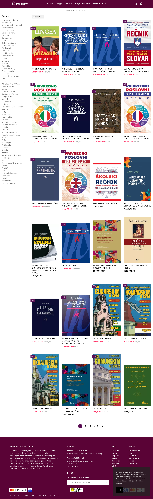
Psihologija (6, 143)
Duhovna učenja (9, 43)
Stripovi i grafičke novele (12, 163)
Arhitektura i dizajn (10, 20)
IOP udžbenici (8, 86)
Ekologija (5, 51)
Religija (5, 150)
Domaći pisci (7, 38)
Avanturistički (7, 28)
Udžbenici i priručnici (10, 173)
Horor (4, 81)
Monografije (7, 117)
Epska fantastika (8, 56)
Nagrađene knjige (9, 122)
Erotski (4, 58)
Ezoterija (5, 63)
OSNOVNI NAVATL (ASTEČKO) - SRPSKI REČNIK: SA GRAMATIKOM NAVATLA (75, 341)
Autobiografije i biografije (12, 25)
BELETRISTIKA (8, 30)
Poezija (5, 127)
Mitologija (6, 115)
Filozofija (5, 74)
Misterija (5, 112)
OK (119, 490)
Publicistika (6, 145)
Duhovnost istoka (9, 46)
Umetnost (6, 176)
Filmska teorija (8, 71)
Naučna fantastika (9, 125)
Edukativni (6, 48)
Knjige (59, 4)
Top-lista (68, 4)
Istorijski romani (8, 92)
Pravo (4, 137)
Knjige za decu (8, 97)
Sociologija (6, 158)
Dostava (132, 456)
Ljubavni (5, 104)
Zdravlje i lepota (8, 183)
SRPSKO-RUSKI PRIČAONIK (44, 69)
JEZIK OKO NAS (69, 266)
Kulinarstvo (6, 102)
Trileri (4, 171)
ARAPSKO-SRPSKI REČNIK (135, 409)
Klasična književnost (10, 94)
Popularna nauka (9, 132)
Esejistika (5, 61)
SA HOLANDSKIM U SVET (135, 339)
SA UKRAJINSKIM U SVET (43, 409)
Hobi (4, 79)
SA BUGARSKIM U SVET (103, 339)
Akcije (77, 4)
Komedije (6, 99)
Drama (4, 41)
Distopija (5, 35)
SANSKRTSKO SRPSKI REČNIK (45, 203)
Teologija (5, 166)
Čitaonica (86, 4)
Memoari (5, 109)
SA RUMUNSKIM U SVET (103, 409)
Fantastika (6, 66)
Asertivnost (6, 23)
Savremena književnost (11, 155)
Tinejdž (5, 168)
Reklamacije (134, 458)
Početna (51, 4)
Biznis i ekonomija (9, 33)
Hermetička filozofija (10, 76)
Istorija (4, 89)
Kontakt (96, 4)
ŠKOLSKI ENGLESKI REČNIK (105, 203)
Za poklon (6, 178)
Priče (4, 140)
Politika (5, 130)
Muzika (5, 120)
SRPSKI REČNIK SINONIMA (43, 339)
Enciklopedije (7, 53)
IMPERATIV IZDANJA (10, 84)
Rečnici (85, 10)
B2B (104, 4)
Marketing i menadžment (12, 107)
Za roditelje (6, 181)
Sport (4, 160)
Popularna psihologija (11, 135)
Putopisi (5, 148)
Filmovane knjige (9, 69)
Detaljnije (119, 483)
